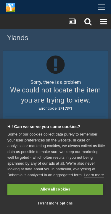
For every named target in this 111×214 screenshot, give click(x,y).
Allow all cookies (55, 189)
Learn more (94, 175)
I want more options (55, 203)
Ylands (17, 38)
